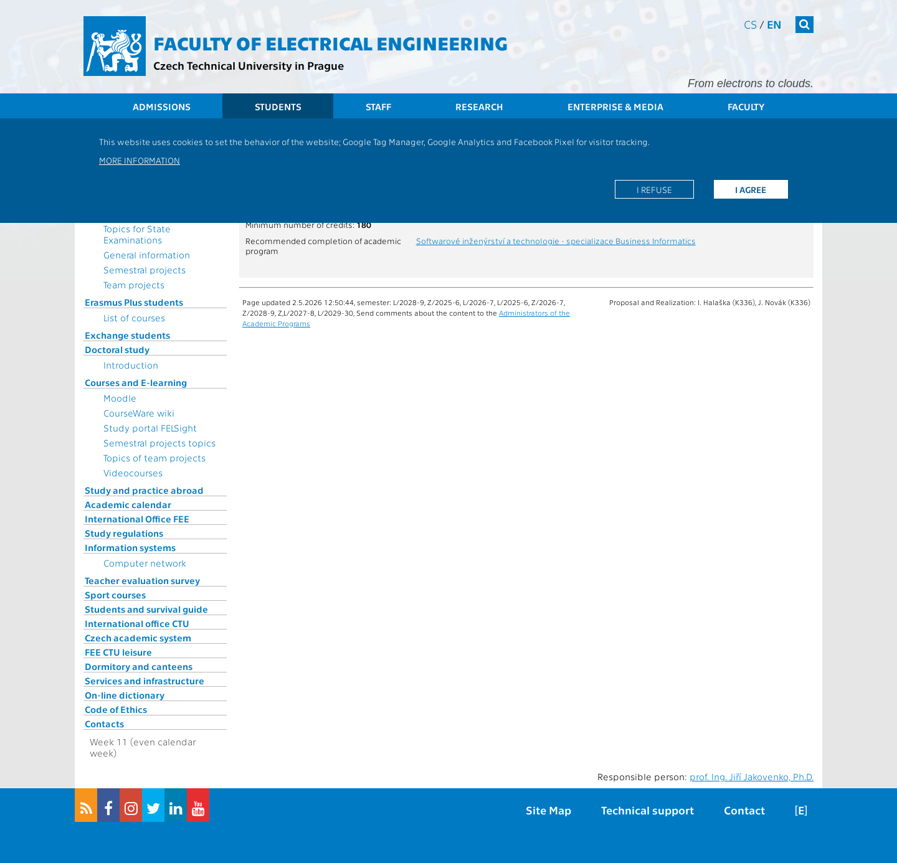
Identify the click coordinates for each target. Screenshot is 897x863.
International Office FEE (137, 518)
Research (479, 106)
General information (146, 254)
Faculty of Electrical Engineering (330, 42)
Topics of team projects (154, 457)
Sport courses (115, 594)
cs (750, 24)
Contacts (104, 723)
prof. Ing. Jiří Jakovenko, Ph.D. (752, 776)
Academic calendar (128, 504)
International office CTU (137, 623)
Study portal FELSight (150, 427)
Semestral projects (144, 269)
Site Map (548, 809)
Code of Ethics (116, 709)
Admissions (162, 106)
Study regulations (124, 533)
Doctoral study (117, 349)
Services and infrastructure (144, 680)
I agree (750, 189)
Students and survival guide (146, 609)
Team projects (133, 284)
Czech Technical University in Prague (248, 65)
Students (278, 106)
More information (139, 160)
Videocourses (133, 472)
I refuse (654, 189)
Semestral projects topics (159, 442)
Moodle (119, 397)
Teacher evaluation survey (142, 580)
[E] (801, 809)
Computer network (144, 562)
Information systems (130, 547)
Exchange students (127, 335)
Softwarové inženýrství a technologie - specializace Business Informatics (556, 240)
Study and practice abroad (144, 490)
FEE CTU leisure (118, 652)
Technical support (647, 809)
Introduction (130, 364)
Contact (744, 809)
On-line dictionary (124, 694)
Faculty (746, 106)
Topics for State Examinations (137, 234)
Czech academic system (138, 637)
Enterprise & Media (615, 106)
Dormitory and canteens (138, 666)
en (774, 24)
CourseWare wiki (138, 412)
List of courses (134, 317)
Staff (378, 106)
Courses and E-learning (136, 382)
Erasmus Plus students (134, 302)
